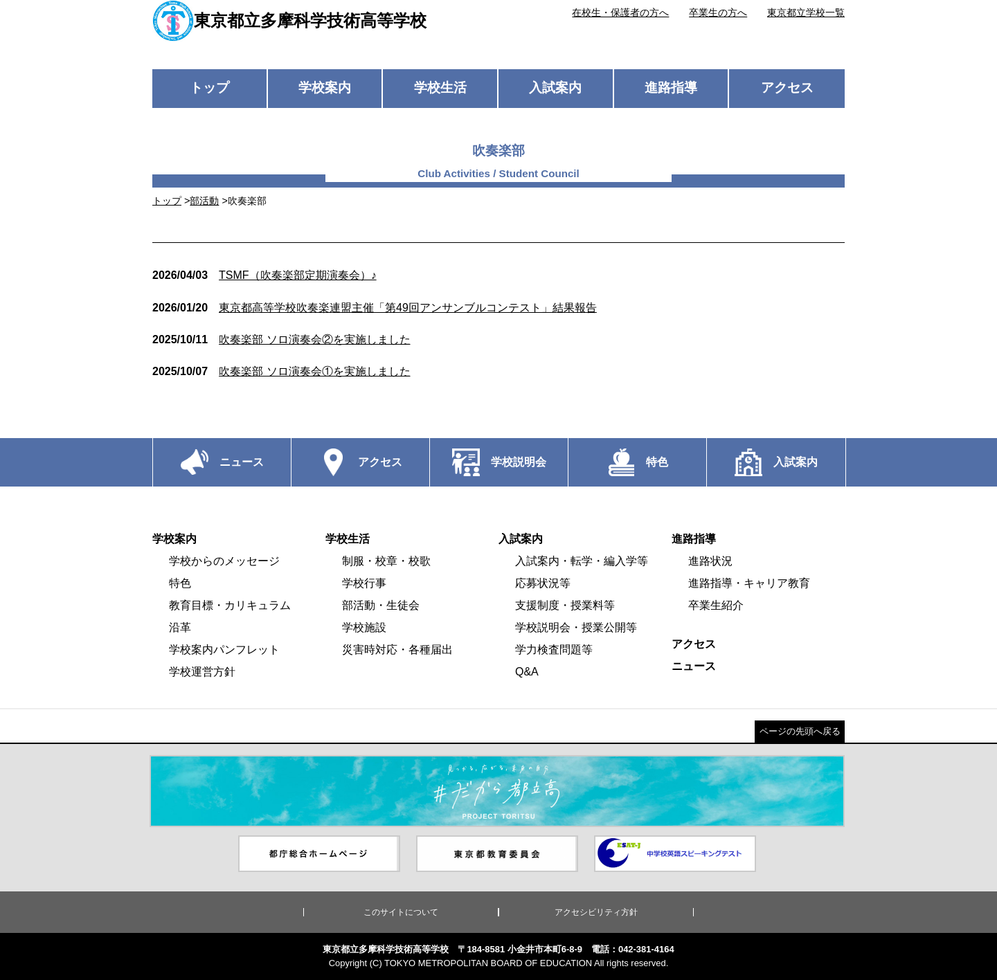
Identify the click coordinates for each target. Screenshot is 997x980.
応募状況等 (543, 583)
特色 (180, 583)
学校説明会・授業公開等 (576, 627)
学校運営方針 (202, 672)
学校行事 (364, 583)
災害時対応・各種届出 (397, 649)
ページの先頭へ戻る (800, 731)
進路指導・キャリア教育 (749, 583)
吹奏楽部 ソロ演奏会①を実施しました (281, 371)
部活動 (204, 200)
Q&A (527, 672)
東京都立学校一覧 (806, 12)
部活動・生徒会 (381, 605)
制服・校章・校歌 (386, 561)
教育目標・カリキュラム (230, 605)
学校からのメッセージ (224, 561)
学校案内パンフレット (224, 649)
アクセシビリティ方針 (596, 912)
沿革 (180, 627)
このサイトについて (400, 912)
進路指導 (671, 87)
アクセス (787, 87)
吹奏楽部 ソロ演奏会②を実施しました (281, 339)
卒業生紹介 (716, 605)
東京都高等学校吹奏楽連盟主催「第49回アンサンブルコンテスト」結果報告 (374, 308)
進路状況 (710, 561)
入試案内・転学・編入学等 (581, 561)
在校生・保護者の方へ (620, 12)
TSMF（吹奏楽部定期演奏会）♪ (264, 275)
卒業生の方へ (718, 12)
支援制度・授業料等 (565, 605)
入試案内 (555, 87)
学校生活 (440, 87)
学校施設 (364, 627)
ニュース (694, 666)
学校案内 (324, 87)
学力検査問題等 (554, 649)
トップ (209, 87)
